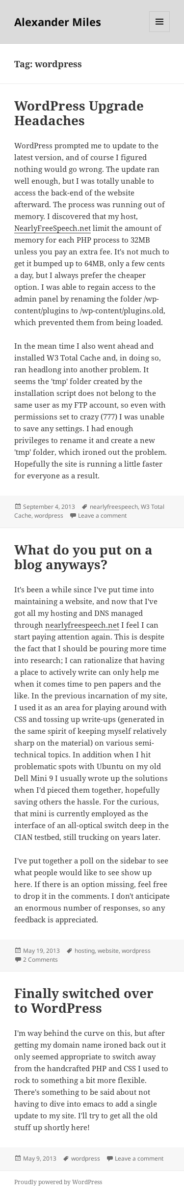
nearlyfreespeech (114, 506)
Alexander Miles (57, 21)
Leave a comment (102, 515)
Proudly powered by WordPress (58, 1182)
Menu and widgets (160, 31)
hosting (85, 950)
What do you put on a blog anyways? (83, 557)
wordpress (48, 515)
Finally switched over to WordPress (84, 1000)
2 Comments (40, 959)
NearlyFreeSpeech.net (52, 228)
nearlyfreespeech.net (82, 625)
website (108, 950)
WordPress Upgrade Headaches (79, 113)
